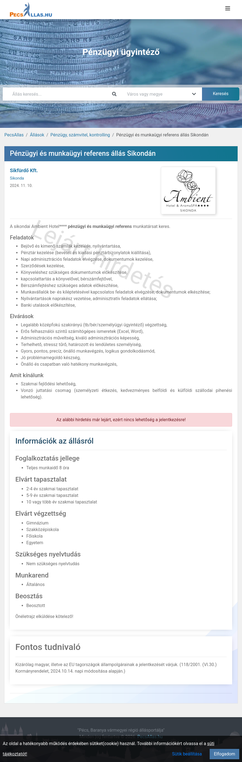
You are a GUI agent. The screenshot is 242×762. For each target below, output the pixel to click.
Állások (37, 134)
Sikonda (17, 178)
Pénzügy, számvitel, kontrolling (80, 134)
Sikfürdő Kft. (24, 170)
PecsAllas (14, 134)
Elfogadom (224, 754)
